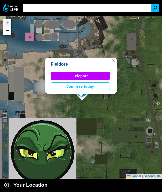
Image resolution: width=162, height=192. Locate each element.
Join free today (80, 86)
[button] (113, 61)
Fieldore (59, 64)
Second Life (11, 8)
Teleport (80, 76)
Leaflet (134, 176)
